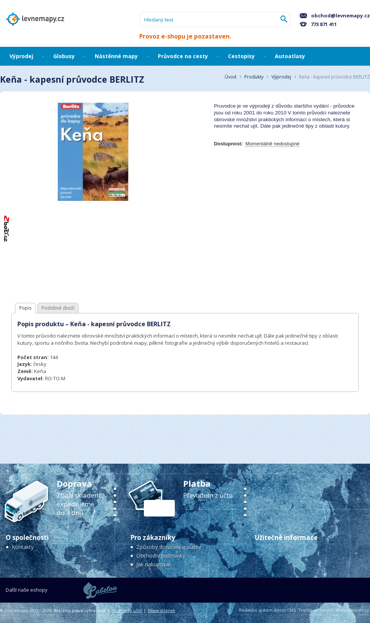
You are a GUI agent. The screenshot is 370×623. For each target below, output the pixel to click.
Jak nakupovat (153, 564)
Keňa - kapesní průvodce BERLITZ (334, 77)
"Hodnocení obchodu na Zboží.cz (7, 228)
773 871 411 (318, 24)
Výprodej (281, 77)
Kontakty (23, 547)
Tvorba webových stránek (324, 610)
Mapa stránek (161, 610)
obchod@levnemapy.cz (335, 15)
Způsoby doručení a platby (168, 547)
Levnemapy (16, 610)
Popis (25, 308)
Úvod (230, 77)
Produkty (254, 77)
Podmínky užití (127, 610)
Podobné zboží (58, 308)
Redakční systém (256, 610)
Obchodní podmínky (160, 555)
